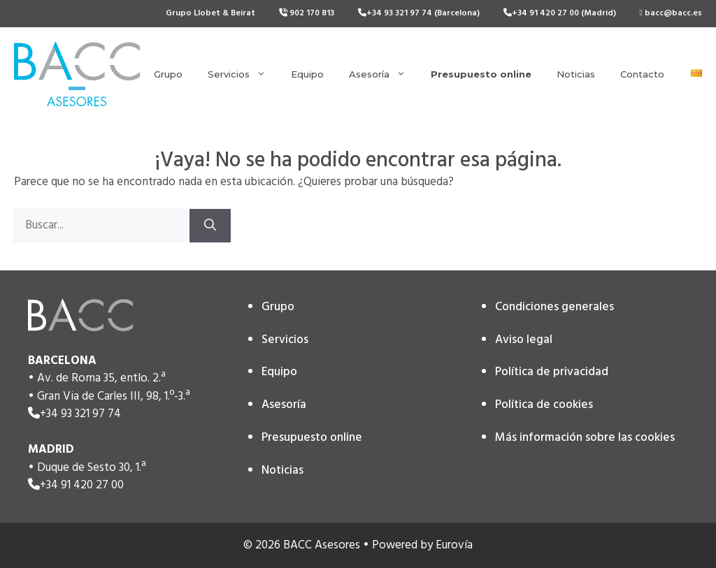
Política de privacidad (551, 372)
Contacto (642, 74)
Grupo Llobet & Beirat (210, 13)
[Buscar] (210, 225)
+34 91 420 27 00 (82, 485)
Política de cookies (544, 404)
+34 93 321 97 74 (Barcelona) (419, 13)
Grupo (168, 74)
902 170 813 (306, 13)
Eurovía (454, 545)
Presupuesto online (312, 437)
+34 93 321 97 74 (80, 414)
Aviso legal (523, 339)
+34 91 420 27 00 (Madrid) (559, 13)
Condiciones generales (554, 307)
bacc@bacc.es (671, 13)
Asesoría (383, 74)
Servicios (243, 74)
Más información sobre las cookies (585, 437)
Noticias (576, 74)
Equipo (307, 74)
